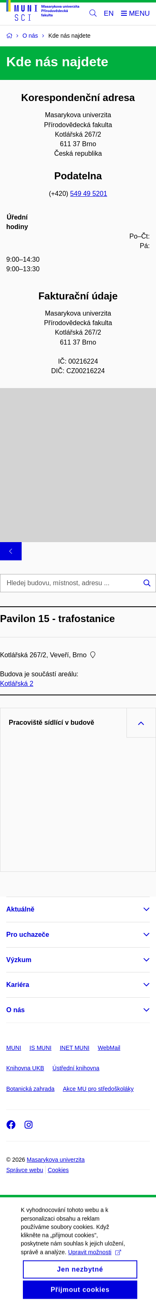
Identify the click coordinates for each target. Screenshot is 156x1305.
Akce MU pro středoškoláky (98, 1088)
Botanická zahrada (30, 1088)
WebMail (109, 1047)
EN (109, 13)
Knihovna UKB (25, 1068)
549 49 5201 (88, 193)
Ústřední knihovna (75, 1068)
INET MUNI (74, 1047)
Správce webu (24, 1170)
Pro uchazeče (27, 934)
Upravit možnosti (94, 1264)
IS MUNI (41, 1047)
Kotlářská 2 (16, 683)
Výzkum (18, 959)
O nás (15, 1009)
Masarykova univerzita (55, 1159)
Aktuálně (20, 909)
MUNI (13, 1047)
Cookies (58, 1170)
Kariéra (17, 984)
